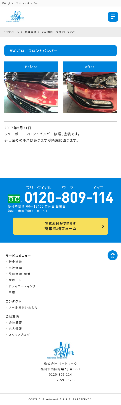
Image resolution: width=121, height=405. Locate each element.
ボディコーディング (22, 286)
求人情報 (15, 328)
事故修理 (15, 268)
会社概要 (15, 322)
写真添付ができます (60, 226)
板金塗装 (15, 262)
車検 (12, 292)
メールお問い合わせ (23, 307)
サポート (15, 280)
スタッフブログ (19, 334)
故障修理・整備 (20, 274)
